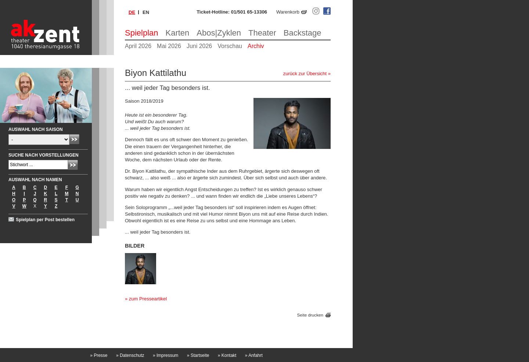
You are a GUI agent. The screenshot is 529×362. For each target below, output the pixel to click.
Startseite (198, 355)
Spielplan (141, 32)
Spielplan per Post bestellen (45, 219)
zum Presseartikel (148, 298)
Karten (178, 32)
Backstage (302, 32)
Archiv (256, 46)
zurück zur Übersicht (305, 73)
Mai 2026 (169, 46)
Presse (98, 355)
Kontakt (227, 355)
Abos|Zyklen (219, 32)
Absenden (74, 139)
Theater (262, 32)
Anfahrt (254, 355)
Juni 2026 (199, 46)
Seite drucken (310, 314)
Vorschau (229, 46)
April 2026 (138, 46)
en (146, 12)
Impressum (165, 355)
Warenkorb (287, 12)
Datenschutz (130, 355)
